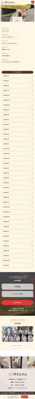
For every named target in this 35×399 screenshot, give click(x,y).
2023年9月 (6, 221)
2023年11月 (6, 212)
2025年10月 (6, 105)
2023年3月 (6, 250)
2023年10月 (6, 216)
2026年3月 (6, 81)
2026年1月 (6, 90)
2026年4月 (6, 76)
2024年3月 (6, 192)
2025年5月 (6, 129)
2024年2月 (6, 197)
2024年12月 (6, 149)
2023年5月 (6, 241)
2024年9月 (6, 163)
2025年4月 (6, 134)
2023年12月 (6, 207)
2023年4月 (6, 246)
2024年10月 (6, 158)
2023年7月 (6, 231)
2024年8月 (6, 168)
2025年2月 (6, 144)
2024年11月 (6, 153)
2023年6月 (6, 236)
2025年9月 (6, 110)
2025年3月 (6, 139)
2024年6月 (6, 178)
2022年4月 (6, 265)
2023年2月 (6, 255)
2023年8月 (6, 226)
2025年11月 (6, 100)
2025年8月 (6, 115)
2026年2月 (6, 85)
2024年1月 (6, 202)
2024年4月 (6, 187)
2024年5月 (6, 182)
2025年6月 (6, 124)
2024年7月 (6, 173)
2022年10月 (6, 260)
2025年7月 (6, 119)
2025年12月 (6, 95)
